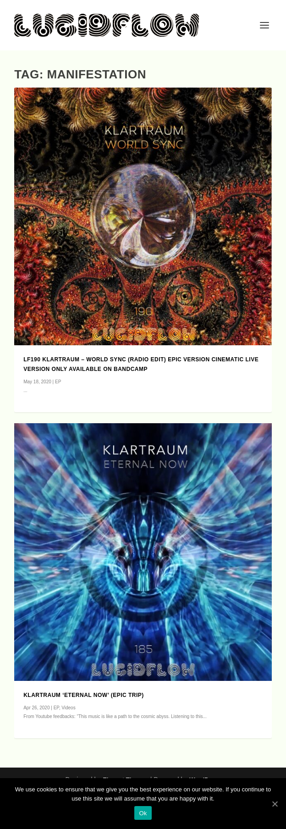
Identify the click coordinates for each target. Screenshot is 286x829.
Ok (143, 813)
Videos (68, 707)
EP (58, 381)
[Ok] (274, 803)
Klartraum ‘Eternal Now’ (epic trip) (83, 695)
